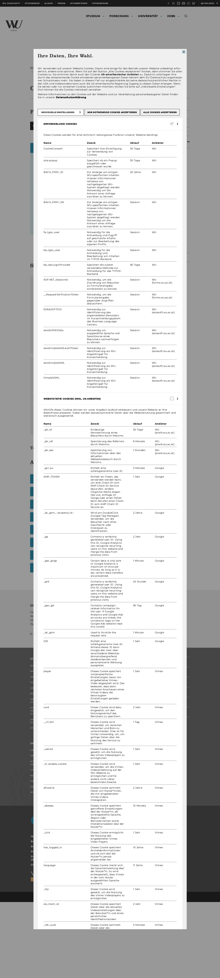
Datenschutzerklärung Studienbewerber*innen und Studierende (67, 934)
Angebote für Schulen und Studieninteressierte (48, 784)
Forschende (93, 726)
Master (34, 733)
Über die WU (38, 816)
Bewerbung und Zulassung (48, 753)
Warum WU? (37, 719)
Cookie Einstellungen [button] (47, 940)
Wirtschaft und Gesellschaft (40, 831)
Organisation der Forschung (96, 741)
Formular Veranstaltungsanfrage (170, 173)
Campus (35, 839)
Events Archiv (39, 853)
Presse (61, 3)
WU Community (11, 3)
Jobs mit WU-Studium (98, 836)
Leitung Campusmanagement (167, 104)
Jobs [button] (171, 16)
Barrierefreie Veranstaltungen (166, 213)
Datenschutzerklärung (49, 922)
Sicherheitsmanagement (169, 131)
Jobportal (92, 816)
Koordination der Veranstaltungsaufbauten (171, 193)
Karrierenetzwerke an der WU (103, 855)
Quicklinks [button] (209, 3)
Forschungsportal (97, 719)
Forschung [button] (119, 16)
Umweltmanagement (167, 253)
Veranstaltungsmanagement (78, 71)
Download (58, 396)
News (33, 846)
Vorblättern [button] (131, 152)
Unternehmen (100, 3)
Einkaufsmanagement (168, 123)
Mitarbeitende (78, 3)
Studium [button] (93, 16)
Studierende (32, 3)
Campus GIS (120, 282)
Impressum (39, 912)
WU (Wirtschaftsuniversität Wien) (48, 67)
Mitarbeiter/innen (167, 243)
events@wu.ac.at (52, 687)
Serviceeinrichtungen (118, 67)
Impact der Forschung (100, 733)
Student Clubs (39, 792)
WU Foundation (40, 867)
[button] (186, 16)
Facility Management (167, 114)
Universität (77, 67)
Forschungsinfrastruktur (103, 749)
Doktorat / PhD (40, 739)
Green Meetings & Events (167, 224)
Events (34, 860)
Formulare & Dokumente (164, 234)
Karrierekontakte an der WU (102, 845)
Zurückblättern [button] (34, 152)
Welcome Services (96, 830)
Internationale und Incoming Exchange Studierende (43, 773)
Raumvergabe (165, 153)
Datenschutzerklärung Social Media (59, 927)
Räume (102, 71)
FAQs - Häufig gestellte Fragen (171, 163)
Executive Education (43, 746)
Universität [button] (148, 16)
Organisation (95, 67)
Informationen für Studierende (42, 761)
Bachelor (36, 726)
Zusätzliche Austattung (171, 204)
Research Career (96, 823)
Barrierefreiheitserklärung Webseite (60, 917)
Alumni (48, 3)
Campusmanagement (46, 71)
